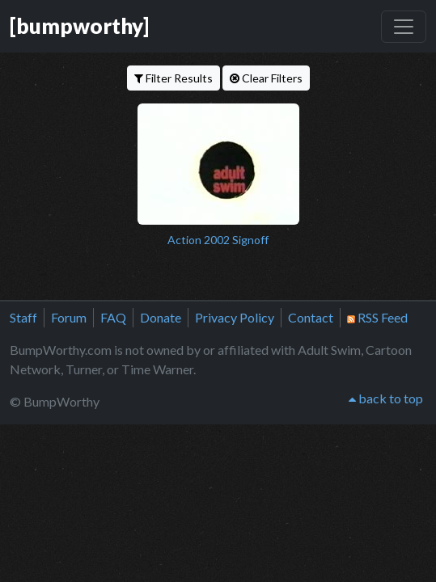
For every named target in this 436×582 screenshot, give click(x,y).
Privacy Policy (234, 317)
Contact (310, 317)
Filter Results (173, 78)
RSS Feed (377, 317)
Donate (160, 317)
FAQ (113, 317)
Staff (23, 317)
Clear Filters (266, 78)
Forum (69, 317)
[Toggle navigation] (403, 27)
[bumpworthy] (79, 26)
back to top (386, 398)
